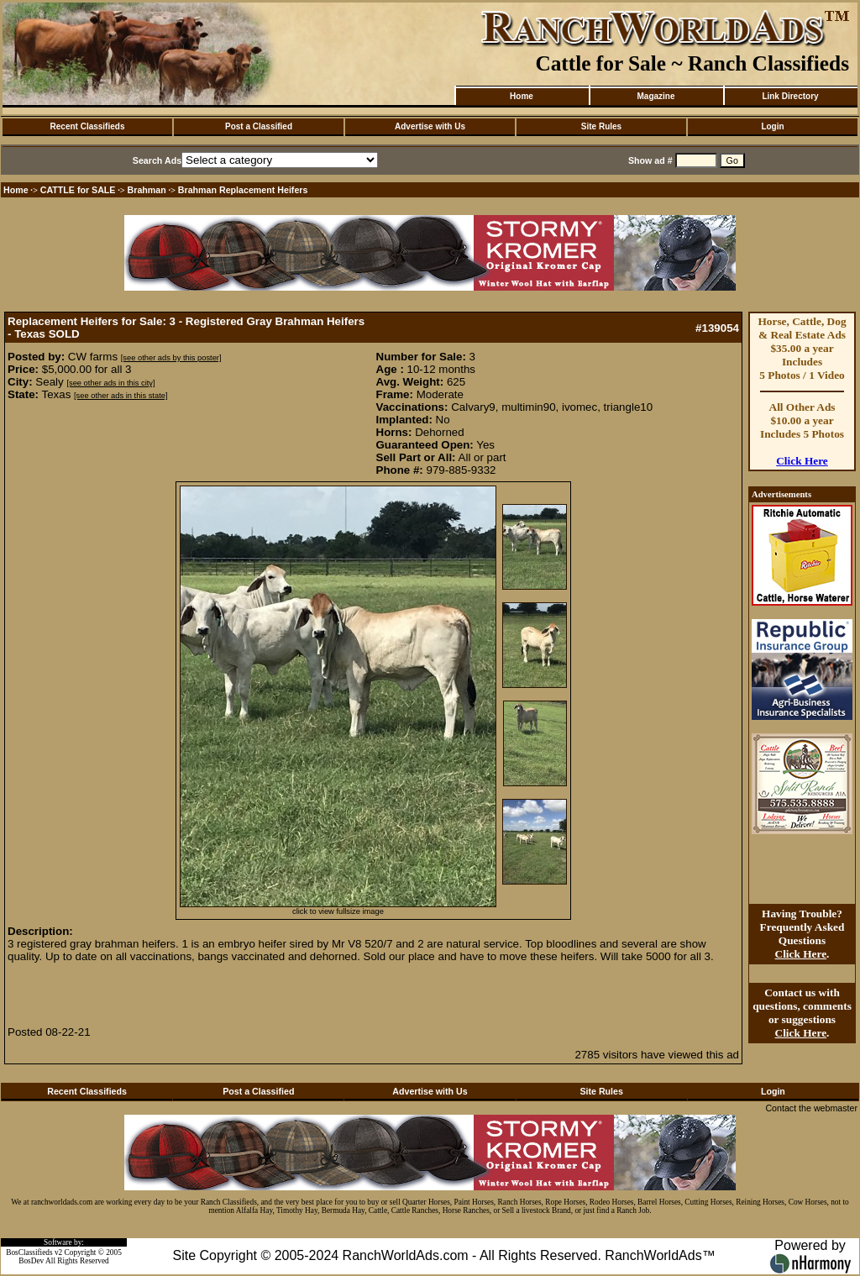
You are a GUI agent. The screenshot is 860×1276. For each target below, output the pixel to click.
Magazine (655, 96)
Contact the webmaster (811, 1108)
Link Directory (790, 96)
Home (521, 96)
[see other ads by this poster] (171, 358)
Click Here (802, 460)
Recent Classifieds (87, 126)
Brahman (147, 190)
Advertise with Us (430, 126)
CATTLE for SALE (78, 190)
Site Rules (601, 126)
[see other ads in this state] (120, 395)
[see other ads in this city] (110, 383)
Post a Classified (258, 126)
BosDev (31, 1261)
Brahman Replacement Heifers (243, 190)
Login (772, 126)
